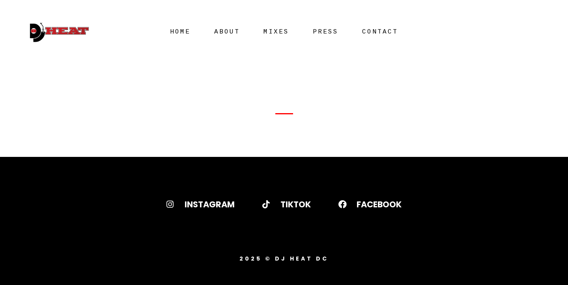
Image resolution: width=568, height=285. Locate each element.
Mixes (276, 31)
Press (325, 31)
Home (180, 31)
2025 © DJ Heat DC (284, 259)
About (227, 31)
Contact (380, 31)
